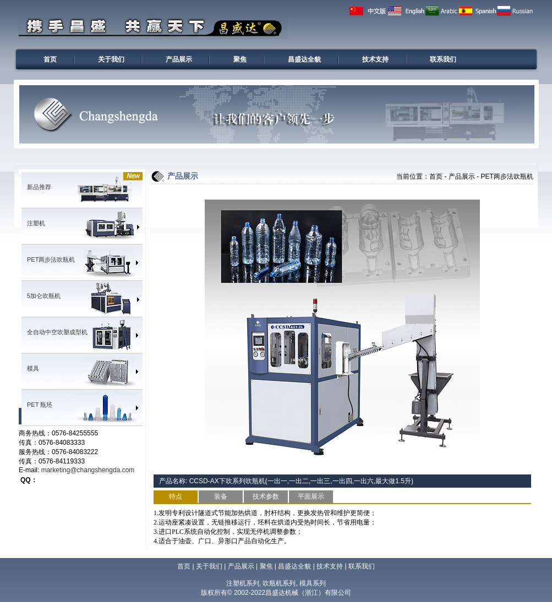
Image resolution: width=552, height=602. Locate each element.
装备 (220, 496)
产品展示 (179, 59)
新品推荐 (39, 187)
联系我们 (443, 59)
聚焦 (240, 59)
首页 (50, 59)
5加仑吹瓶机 (44, 295)
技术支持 (375, 59)
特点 (175, 496)
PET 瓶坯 (39, 404)
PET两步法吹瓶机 (51, 259)
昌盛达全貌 (304, 59)
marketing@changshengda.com (88, 470)
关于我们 (111, 59)
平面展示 (311, 496)
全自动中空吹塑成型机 (57, 332)
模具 (33, 368)
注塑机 (36, 223)
